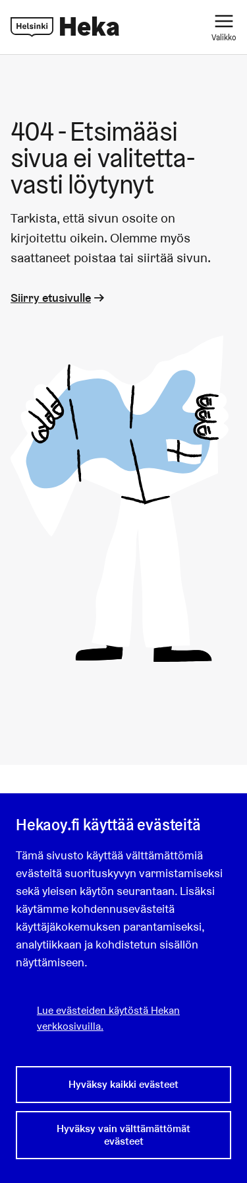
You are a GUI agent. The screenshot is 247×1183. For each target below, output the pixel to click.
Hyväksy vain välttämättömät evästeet (123, 1134)
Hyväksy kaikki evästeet (123, 1084)
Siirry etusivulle (59, 297)
